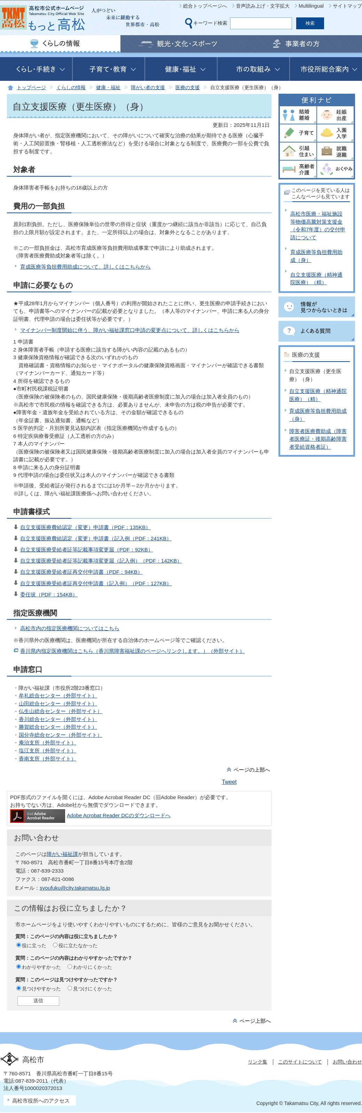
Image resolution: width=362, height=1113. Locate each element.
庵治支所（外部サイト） (47, 742)
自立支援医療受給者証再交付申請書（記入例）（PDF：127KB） (96, 583)
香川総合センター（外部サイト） (58, 719)
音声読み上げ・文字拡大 (263, 6)
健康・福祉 (108, 87)
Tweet (229, 782)
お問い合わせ (347, 1062)
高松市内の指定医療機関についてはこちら (69, 628)
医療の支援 (187, 87)
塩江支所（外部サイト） (47, 750)
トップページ (31, 87)
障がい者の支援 (148, 87)
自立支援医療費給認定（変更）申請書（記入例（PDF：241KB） (96, 538)
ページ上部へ (255, 1021)
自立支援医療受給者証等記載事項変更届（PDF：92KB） (86, 549)
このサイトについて (300, 1062)
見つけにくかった (92, 988)
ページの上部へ (252, 770)
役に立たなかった (77, 945)
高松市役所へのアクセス (41, 1101)
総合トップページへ (205, 6)
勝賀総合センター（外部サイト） (58, 727)
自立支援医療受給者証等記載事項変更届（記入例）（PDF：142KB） (101, 561)
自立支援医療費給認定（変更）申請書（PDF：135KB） (85, 527)
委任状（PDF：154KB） (49, 594)
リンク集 (257, 1062)
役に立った (34, 945)
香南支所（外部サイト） (47, 759)
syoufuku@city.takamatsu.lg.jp (75, 888)
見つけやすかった (41, 988)
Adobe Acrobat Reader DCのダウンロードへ (90, 815)
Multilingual (311, 6)
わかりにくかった (92, 967)
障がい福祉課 (62, 854)
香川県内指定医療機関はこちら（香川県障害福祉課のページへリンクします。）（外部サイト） (132, 651)
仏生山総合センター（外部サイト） (60, 711)
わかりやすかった (41, 967)
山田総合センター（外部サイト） (58, 703)
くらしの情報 (71, 87)
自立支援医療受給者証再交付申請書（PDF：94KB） (81, 572)
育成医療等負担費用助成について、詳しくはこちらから (85, 267)
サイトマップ (347, 6)
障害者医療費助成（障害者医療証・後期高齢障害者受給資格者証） (318, 439)
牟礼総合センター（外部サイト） (58, 695)
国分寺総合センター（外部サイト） (60, 735)
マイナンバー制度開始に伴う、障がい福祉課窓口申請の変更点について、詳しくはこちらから (129, 330)
